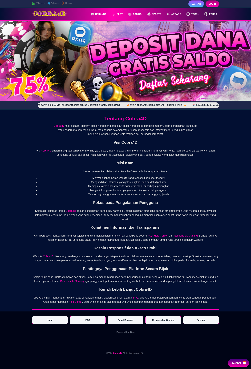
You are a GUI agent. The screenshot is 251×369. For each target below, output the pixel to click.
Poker (210, 14)
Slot (117, 14)
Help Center (161, 235)
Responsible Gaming (186, 235)
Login (212, 4)
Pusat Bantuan (125, 320)
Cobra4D (59, 125)
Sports (154, 14)
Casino (135, 14)
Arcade (173, 14)
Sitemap (201, 320)
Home (50, 320)
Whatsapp (38, 3)
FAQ (150, 235)
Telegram (53, 3)
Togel (192, 14)
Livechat (66, 3)
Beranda (98, 14)
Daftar (196, 4)
